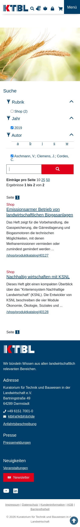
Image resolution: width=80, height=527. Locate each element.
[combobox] (24, 169)
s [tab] (54, 143)
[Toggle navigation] (72, 7)
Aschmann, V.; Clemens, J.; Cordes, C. (40, 158)
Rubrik (18, 102)
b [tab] (30, 143)
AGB (70, 504)
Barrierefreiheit (40, 509)
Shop (60, 8)
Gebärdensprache (39, 8)
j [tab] (42, 143)
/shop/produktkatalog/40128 (27, 312)
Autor (17, 135)
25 (43, 180)
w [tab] (67, 143)
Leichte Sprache (46, 8)
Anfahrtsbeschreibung (19, 424)
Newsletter (18, 477)
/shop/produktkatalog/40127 (27, 255)
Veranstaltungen (15, 468)
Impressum (12, 504)
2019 (16, 128)
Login (52, 8)
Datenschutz (30, 504)
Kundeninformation (53, 504)
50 (48, 180)
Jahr (16, 118)
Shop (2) (19, 111)
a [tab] (18, 143)
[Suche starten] (58, 169)
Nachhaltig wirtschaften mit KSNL (38, 276)
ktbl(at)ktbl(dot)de (21, 416)
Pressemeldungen (17, 442)
